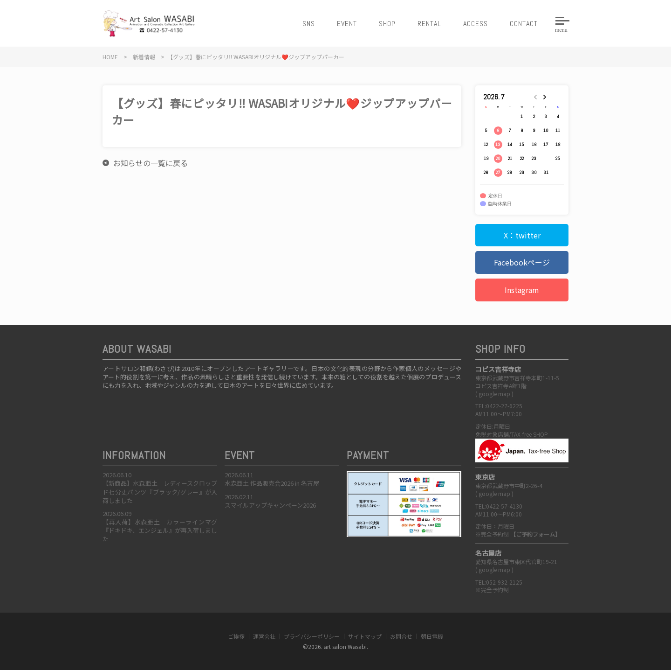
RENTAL (429, 23)
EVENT (347, 23)
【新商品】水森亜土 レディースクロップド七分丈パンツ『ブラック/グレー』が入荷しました (160, 491)
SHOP (387, 23)
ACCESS (475, 23)
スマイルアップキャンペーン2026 (270, 505)
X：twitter (522, 235)
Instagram (522, 289)
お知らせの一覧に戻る (150, 162)
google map (494, 394)
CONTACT (524, 23)
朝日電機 (432, 636)
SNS (308, 23)
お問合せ (401, 636)
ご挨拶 (236, 636)
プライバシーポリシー (312, 636)
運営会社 (264, 636)
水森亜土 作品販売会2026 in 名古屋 (272, 483)
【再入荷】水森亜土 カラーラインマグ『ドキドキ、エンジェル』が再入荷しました (160, 530)
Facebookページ (522, 262)
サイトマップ (365, 636)
